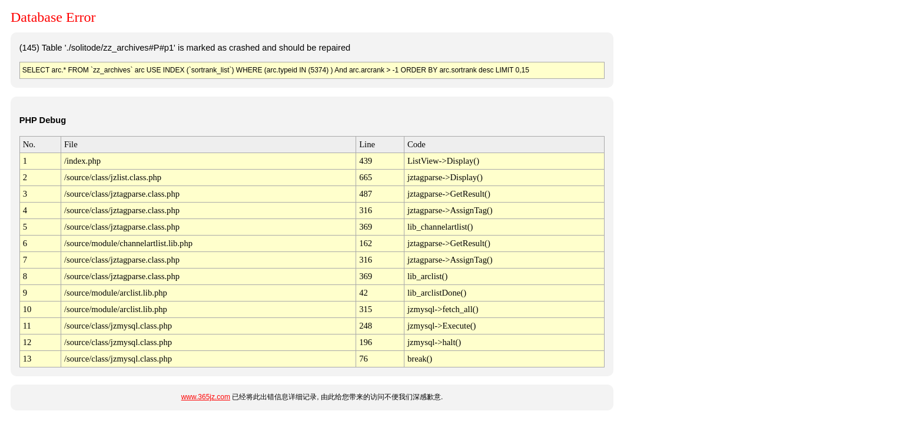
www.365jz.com (205, 397)
